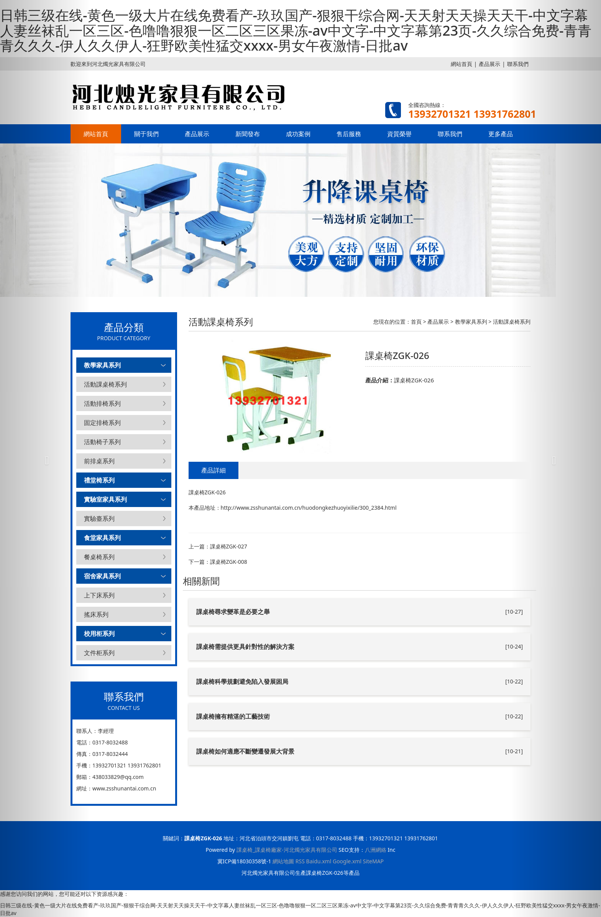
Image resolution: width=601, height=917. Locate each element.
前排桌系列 (99, 461)
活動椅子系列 (102, 442)
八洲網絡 (375, 849)
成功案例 (298, 134)
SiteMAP (373, 861)
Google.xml (347, 861)
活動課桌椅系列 (105, 384)
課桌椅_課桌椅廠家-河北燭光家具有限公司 (286, 849)
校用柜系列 (99, 633)
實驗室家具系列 (105, 499)
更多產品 (500, 134)
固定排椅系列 (102, 422)
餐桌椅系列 (99, 557)
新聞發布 (247, 134)
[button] (45, 458)
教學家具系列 (102, 365)
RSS (300, 861)
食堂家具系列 (102, 537)
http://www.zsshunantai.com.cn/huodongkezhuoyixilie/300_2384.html (309, 507)
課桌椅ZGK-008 (228, 561)
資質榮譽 (399, 134)
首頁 (416, 321)
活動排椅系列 (102, 403)
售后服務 (349, 134)
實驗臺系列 (99, 518)
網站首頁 (461, 63)
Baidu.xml (319, 861)
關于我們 (146, 134)
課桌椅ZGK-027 (228, 546)
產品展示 (489, 63)
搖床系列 (96, 614)
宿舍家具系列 (102, 576)
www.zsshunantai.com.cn (124, 788)
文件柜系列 (99, 653)
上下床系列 (99, 595)
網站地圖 (283, 861)
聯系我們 (450, 134)
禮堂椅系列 (99, 480)
